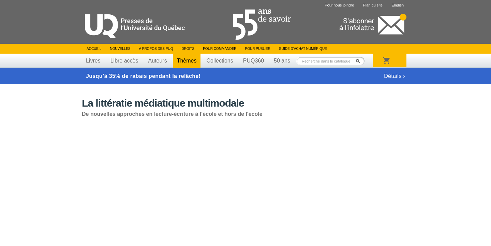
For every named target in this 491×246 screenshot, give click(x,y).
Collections (219, 61)
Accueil (94, 49)
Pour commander (219, 49)
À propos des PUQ (156, 49)
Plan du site (372, 5)
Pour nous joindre (339, 5)
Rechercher (360, 61)
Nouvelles (120, 49)
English (397, 5)
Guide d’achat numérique (303, 49)
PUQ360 (253, 61)
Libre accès (124, 61)
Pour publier (257, 49)
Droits (187, 49)
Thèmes (187, 61)
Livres (93, 61)
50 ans (282, 61)
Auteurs (157, 61)
